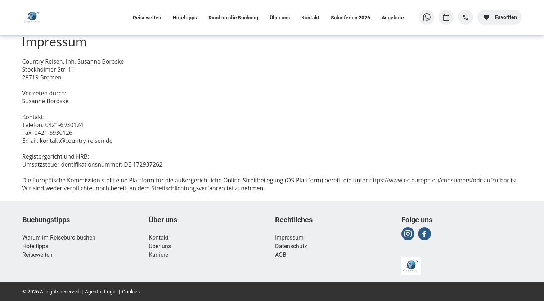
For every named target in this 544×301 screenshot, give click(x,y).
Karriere (158, 254)
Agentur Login (101, 291)
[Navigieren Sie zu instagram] (407, 233)
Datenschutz (291, 246)
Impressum (289, 237)
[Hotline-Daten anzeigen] (465, 17)
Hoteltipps (185, 17)
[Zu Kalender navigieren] (446, 17)
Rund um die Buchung (233, 17)
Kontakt (310, 17)
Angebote (393, 17)
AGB (280, 254)
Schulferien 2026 (350, 17)
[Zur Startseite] (69, 17)
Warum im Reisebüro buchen (58, 237)
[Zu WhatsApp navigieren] (426, 17)
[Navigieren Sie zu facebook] (424, 233)
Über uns (280, 17)
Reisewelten (147, 17)
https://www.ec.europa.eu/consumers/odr (425, 180)
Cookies (131, 291)
